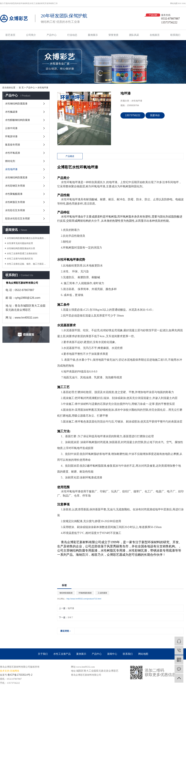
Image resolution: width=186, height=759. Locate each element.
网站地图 (174, 3)
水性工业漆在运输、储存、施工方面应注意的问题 (27, 264)
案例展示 (93, 35)
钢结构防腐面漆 (66, 593)
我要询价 (155, 115)
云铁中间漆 (11, 128)
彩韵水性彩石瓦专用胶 (17, 218)
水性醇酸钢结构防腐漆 (17, 120)
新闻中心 (112, 654)
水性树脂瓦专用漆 (15, 202)
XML (184, 3)
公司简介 (31, 35)
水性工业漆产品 (62, 654)
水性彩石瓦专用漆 (15, 210)
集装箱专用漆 (12, 144)
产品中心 (52, 35)
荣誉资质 (113, 35)
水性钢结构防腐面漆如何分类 (21, 248)
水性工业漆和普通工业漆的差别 (22, 253)
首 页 (21, 87)
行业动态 (72, 35)
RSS (179, 3)
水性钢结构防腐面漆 (16, 103)
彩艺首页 (10, 35)
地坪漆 (71, 608)
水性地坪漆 (42, 87)
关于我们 (43, 654)
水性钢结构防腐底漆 (16, 177)
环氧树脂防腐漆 (85, 593)
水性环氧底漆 (12, 153)
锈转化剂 (10, 161)
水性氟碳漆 (11, 111)
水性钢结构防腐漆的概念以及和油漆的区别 (27, 238)
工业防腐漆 (102, 593)
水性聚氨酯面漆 (13, 194)
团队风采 (134, 35)
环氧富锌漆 (11, 136)
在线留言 (155, 35)
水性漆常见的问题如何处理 (20, 243)
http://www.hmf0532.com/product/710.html (83, 599)
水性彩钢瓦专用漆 (15, 185)
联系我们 (175, 35)
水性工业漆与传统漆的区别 (20, 258)
